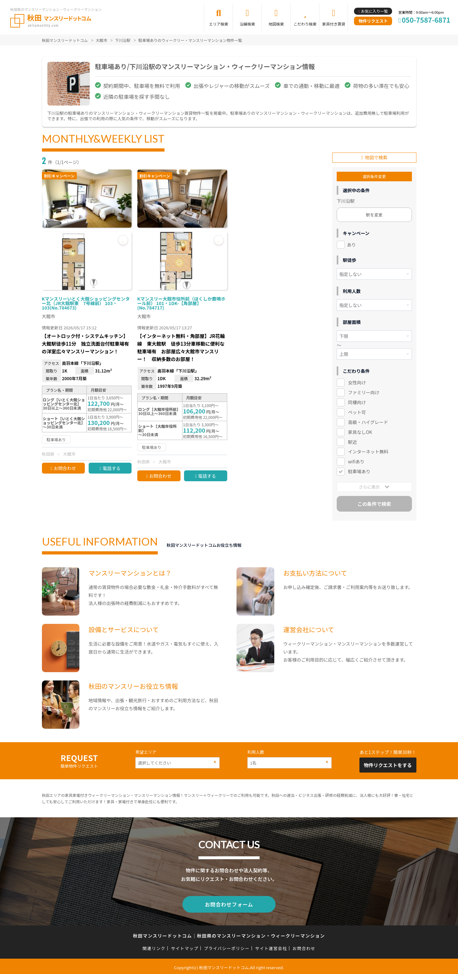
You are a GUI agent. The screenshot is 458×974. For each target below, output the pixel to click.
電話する (111, 468)
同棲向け (357, 401)
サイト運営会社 (271, 946)
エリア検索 (218, 24)
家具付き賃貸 (333, 24)
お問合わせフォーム (229, 902)
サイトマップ (184, 946)
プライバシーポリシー (227, 946)
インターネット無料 (368, 450)
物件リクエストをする (388, 764)
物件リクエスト (373, 21)
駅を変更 (374, 214)
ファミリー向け (363, 391)
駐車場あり (359, 470)
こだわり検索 (305, 24)
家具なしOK (360, 431)
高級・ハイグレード (368, 421)
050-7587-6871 (426, 20)
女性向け (357, 381)
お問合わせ (64, 468)
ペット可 (357, 411)
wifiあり (356, 460)
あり (351, 243)
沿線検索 (247, 24)
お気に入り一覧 (374, 11)
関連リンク (153, 946)
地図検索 (276, 24)
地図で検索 (376, 156)
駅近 (352, 440)
